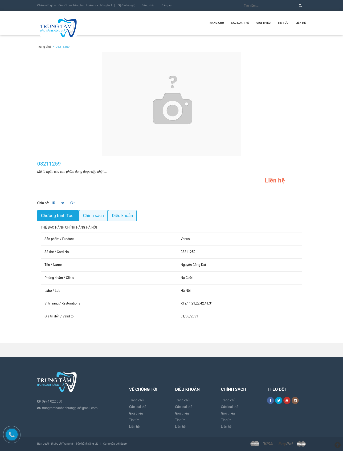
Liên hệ (301, 22)
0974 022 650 (52, 386)
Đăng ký (167, 5)
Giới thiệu (263, 22)
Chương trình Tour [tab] (58, 215)
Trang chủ (216, 22)
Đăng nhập (148, 5)
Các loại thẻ (240, 22)
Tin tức (283, 22)
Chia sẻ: (43, 203)
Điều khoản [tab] (122, 215)
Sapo (123, 443)
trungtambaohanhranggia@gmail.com (70, 392)
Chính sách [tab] (93, 215)
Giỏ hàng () (126, 5)
